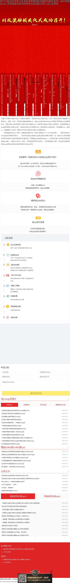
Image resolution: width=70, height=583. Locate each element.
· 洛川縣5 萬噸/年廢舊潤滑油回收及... (34, 419)
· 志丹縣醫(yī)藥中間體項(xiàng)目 (34, 416)
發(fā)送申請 (36, 393)
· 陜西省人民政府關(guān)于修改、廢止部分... (34, 532)
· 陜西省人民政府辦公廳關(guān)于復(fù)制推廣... (34, 529)
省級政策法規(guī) (18, 497)
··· (68, 399)
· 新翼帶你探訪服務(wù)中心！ (34, 490)
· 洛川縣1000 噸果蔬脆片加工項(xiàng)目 (34, 463)
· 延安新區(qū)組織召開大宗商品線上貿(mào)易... (34, 475)
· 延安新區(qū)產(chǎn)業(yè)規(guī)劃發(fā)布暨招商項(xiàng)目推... (34, 478)
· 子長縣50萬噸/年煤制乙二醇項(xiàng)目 (34, 431)
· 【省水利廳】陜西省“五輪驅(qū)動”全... (34, 509)
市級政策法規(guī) (52, 496)
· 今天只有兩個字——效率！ (34, 484)
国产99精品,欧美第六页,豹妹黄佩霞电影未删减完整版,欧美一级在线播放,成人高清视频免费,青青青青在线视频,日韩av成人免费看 (35, 2)
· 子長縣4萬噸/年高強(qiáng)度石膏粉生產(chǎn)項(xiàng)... (34, 440)
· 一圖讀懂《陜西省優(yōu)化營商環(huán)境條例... (34, 519)
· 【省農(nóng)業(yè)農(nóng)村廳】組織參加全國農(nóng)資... (34, 512)
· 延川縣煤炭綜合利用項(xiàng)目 (34, 443)
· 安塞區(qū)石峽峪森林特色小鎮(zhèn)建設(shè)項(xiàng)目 (34, 454)
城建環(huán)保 (61, 405)
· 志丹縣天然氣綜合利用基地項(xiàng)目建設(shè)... (34, 410)
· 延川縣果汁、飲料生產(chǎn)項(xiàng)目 (34, 466)
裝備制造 (26, 405)
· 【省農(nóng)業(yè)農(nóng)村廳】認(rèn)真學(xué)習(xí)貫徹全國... (34, 503)
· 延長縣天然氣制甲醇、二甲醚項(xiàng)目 (34, 422)
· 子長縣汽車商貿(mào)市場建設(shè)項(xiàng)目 (34, 457)
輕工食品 (43, 405)
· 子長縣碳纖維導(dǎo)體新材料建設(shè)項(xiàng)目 (34, 460)
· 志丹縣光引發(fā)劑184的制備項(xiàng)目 (34, 413)
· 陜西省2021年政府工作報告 (34, 525)
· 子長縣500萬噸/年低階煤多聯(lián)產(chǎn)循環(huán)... (34, 437)
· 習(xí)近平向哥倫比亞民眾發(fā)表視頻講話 (34, 506)
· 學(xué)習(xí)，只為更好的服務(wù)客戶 (34, 481)
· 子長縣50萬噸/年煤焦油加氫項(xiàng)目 (34, 434)
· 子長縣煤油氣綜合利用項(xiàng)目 (34, 425)
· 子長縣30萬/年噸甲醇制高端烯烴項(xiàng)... (34, 428)
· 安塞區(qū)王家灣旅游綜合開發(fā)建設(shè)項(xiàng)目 (34, 451)
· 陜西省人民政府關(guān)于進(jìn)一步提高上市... (34, 516)
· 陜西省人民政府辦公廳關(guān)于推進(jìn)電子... (34, 535)
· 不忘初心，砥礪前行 (34, 487)
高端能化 (9, 405)
